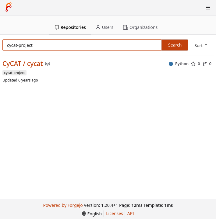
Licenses (114, 213)
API (130, 213)
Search (175, 45)
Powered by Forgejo (63, 205)
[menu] (201, 45)
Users (104, 27)
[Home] (8, 7)
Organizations (140, 27)
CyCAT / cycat (22, 64)
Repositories (70, 27)
